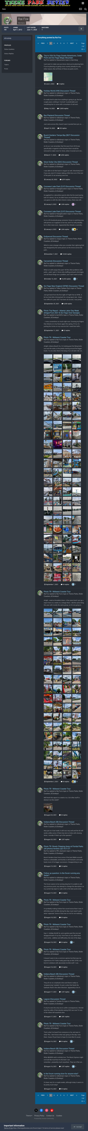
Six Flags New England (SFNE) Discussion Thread (64, 286)
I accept (78, 1127)
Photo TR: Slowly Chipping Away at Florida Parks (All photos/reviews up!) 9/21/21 (63, 847)
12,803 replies (62, 108)
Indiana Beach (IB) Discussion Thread (59, 822)
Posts (6, 69)
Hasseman (60, 60)
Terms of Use (8, 1128)
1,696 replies (64, 204)
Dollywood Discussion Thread (56, 236)
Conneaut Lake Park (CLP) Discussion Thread (62, 186)
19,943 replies (66, 254)
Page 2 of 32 (82, 46)
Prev (43, 43)
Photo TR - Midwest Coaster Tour (57, 337)
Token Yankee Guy (62, 288)
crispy (58, 239)
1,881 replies (64, 1016)
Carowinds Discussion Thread (56, 261)
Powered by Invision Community (44, 1118)
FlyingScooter (61, 189)
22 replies (66, 330)
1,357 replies (64, 839)
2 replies (60, 84)
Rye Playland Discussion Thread (57, 115)
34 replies (65, 584)
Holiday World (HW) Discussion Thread (59, 91)
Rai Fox (46, 60)
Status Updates (9, 49)
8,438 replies (67, 304)
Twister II (59, 1001)
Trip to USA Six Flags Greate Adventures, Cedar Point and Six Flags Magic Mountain (63, 57)
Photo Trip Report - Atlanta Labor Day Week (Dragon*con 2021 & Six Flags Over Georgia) (62, 312)
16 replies (63, 866)
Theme (29, 1116)
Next (72, 43)
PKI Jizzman (60, 851)
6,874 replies (65, 179)
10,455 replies (65, 279)
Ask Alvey (74, 60)
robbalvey (59, 93)
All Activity (7, 38)
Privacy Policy (39, 1116)
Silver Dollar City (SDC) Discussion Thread (61, 162)
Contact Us (50, 1116)
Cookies (59, 1116)
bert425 (59, 315)
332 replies (62, 128)
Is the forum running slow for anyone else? (61, 1074)
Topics (6, 64)
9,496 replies (64, 155)
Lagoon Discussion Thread (54, 999)
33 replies (63, 1089)
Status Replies (9, 53)
